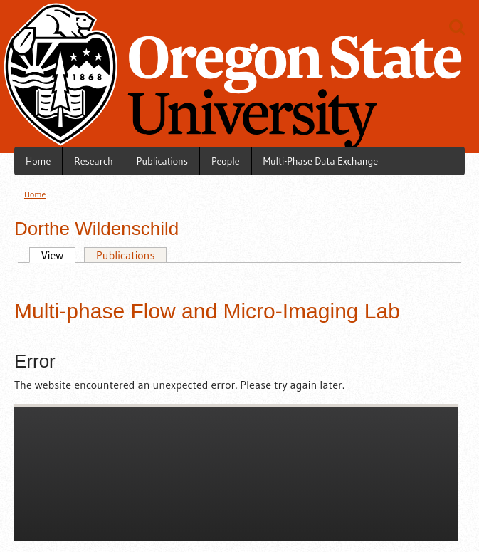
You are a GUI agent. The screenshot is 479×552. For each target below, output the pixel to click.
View (46, 255)
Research (93, 161)
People (225, 161)
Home (38, 161)
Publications (162, 161)
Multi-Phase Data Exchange (320, 161)
